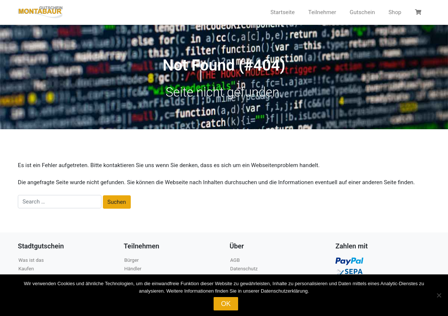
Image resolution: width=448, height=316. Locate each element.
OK (226, 303)
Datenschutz (244, 268)
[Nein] (438, 295)
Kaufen (26, 268)
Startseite (282, 12)
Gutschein (362, 12)
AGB (235, 260)
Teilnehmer (322, 12)
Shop (395, 12)
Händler (133, 268)
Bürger (131, 260)
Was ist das (31, 260)
